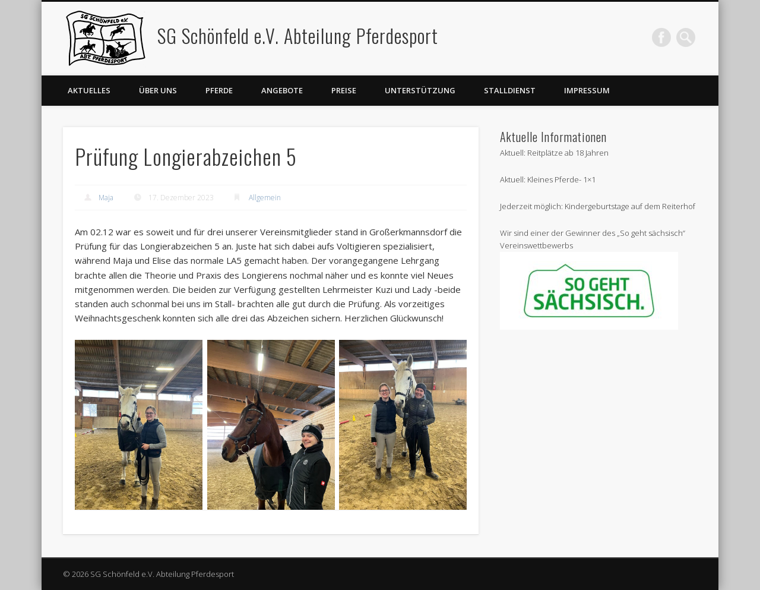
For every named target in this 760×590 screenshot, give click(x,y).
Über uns (158, 90)
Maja (106, 198)
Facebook (661, 37)
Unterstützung (420, 90)
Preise (343, 90)
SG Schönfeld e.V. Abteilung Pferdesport (297, 35)
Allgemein (265, 198)
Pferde (219, 90)
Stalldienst (510, 90)
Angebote (282, 90)
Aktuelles (89, 90)
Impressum (587, 90)
